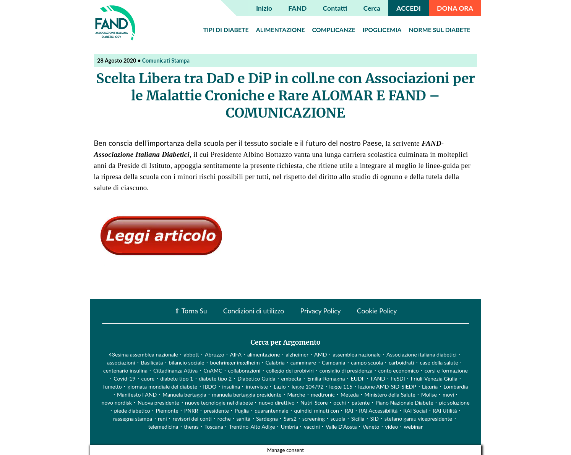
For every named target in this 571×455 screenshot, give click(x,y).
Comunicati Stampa (166, 60)
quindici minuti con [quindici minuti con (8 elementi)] (316, 410)
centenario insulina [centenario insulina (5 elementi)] (125, 370)
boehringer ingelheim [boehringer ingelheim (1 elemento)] (235, 362)
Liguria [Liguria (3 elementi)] (430, 386)
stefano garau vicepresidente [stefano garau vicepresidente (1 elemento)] (418, 418)
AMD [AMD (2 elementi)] (320, 354)
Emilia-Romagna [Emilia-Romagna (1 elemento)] (326, 378)
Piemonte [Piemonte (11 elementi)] (167, 410)
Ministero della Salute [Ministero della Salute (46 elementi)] (390, 394)
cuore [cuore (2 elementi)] (147, 378)
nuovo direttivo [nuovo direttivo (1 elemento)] (277, 402)
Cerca (372, 8)
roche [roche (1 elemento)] (224, 418)
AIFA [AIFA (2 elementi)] (236, 354)
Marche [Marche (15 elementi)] (296, 394)
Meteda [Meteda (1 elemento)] (350, 394)
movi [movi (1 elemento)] (448, 394)
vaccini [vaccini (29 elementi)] (312, 426)
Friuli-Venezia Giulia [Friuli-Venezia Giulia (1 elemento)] (434, 378)
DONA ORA (455, 8)
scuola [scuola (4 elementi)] (338, 418)
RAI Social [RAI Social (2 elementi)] (415, 410)
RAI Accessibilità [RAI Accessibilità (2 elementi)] (378, 410)
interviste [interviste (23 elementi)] (257, 386)
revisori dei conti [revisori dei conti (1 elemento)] (192, 418)
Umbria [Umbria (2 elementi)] (289, 426)
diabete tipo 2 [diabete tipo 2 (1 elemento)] (215, 378)
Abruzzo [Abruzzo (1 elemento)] (214, 354)
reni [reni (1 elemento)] (162, 418)
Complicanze (333, 29)
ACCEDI (408, 8)
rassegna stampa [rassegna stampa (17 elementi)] (132, 418)
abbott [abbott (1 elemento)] (191, 354)
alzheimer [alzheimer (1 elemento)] (297, 354)
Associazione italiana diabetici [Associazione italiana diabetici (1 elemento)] (421, 354)
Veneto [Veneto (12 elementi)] (370, 426)
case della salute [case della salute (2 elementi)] (439, 362)
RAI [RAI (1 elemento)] (349, 410)
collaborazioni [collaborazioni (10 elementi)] (244, 370)
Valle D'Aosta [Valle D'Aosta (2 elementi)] (341, 426)
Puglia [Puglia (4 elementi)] (242, 410)
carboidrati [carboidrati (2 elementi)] (401, 362)
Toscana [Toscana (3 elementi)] (213, 426)
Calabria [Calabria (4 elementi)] (275, 362)
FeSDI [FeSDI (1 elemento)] (398, 378)
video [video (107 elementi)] (391, 426)
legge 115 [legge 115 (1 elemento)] (340, 386)
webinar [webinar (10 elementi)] (413, 426)
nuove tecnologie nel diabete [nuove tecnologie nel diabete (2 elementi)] (219, 402)
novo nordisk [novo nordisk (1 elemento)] (116, 402)
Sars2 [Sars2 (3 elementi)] (290, 418)
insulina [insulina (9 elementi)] (231, 386)
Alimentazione (280, 29)
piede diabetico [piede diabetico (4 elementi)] (132, 410)
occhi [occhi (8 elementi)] (339, 402)
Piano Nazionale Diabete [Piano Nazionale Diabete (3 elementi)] (404, 402)
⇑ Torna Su (190, 311)
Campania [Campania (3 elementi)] (333, 362)
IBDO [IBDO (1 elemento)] (209, 386)
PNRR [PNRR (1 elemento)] (191, 410)
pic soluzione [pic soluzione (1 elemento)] (454, 402)
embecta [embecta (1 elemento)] (291, 378)
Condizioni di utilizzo (253, 311)
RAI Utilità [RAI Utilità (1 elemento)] (445, 410)
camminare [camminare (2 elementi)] (303, 362)
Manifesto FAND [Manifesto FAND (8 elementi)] (137, 394)
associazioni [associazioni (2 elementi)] (121, 362)
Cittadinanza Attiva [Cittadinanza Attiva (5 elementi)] (175, 370)
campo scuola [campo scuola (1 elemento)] (367, 362)
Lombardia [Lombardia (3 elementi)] (455, 386)
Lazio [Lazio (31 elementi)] (280, 386)
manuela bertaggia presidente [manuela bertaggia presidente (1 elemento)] (247, 394)
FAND (297, 8)
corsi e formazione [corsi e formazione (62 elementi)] (446, 370)
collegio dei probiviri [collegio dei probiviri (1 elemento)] (289, 370)
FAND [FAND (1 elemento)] (378, 378)
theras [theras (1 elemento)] (191, 426)
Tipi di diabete (226, 29)
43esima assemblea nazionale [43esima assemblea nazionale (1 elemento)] (143, 354)
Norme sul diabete (439, 29)
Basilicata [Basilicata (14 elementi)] (152, 362)
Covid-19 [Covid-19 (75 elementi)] (124, 378)
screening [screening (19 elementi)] (313, 418)
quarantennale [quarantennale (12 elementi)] (271, 410)
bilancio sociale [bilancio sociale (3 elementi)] (186, 362)
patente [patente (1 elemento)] (361, 402)
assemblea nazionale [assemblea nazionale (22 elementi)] (357, 354)
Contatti (335, 8)
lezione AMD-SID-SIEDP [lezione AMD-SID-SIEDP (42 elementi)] (387, 386)
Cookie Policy (377, 311)
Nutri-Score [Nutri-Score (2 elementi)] (314, 402)
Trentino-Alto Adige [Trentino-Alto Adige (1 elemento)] (252, 426)
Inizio (264, 8)
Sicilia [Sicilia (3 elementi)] (358, 418)
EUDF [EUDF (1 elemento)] (358, 378)
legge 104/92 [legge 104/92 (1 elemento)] (307, 386)
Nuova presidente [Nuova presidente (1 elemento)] (158, 402)
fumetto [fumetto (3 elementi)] (112, 386)
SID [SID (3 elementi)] (374, 418)
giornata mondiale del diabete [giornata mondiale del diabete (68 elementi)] (162, 386)
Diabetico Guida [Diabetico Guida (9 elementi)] (256, 378)
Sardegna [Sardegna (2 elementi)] (267, 418)
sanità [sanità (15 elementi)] (243, 418)
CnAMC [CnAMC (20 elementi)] (212, 370)
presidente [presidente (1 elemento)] (216, 410)
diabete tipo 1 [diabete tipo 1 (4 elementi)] (176, 378)
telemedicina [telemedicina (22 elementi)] (163, 426)
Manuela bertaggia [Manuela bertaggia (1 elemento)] (184, 394)
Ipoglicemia (382, 29)
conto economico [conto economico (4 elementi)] (398, 370)
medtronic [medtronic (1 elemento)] (323, 394)
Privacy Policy (320, 311)
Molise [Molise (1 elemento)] (429, 394)
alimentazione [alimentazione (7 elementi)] (263, 354)
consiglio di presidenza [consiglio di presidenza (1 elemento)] (346, 370)
